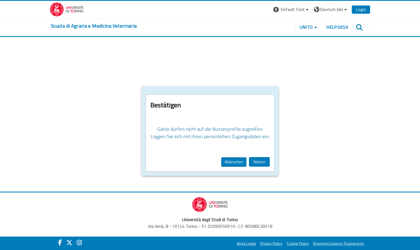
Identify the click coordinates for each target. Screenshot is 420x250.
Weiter (259, 162)
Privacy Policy (271, 243)
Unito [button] (306, 27)
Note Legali (246, 243)
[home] (94, 26)
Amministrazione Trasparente (338, 243)
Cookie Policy (298, 243)
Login (361, 9)
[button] (292, 9)
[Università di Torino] (67, 8)
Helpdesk (337, 27)
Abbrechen (234, 162)
